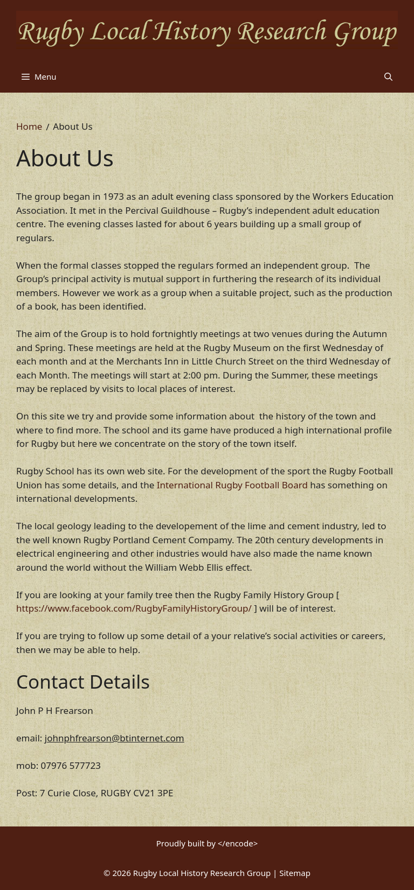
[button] (388, 76)
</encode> (238, 843)
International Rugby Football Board (232, 485)
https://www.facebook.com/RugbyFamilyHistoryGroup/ (134, 608)
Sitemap (294, 872)
